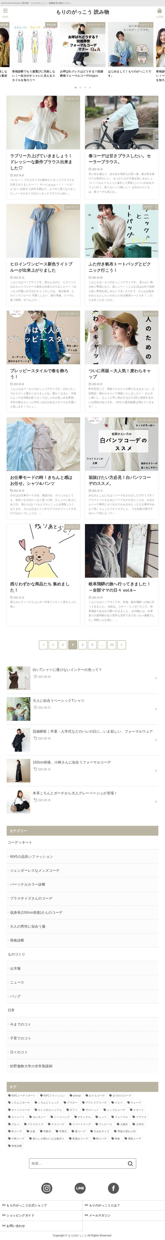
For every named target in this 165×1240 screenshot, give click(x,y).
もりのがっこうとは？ (102, 1205)
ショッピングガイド (18, 1215)
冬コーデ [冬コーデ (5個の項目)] (16, 1131)
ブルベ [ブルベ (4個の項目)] (15, 1124)
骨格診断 (17, 940)
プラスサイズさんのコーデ (31, 898)
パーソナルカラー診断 (27, 884)
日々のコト (19, 1052)
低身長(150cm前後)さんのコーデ (36, 912)
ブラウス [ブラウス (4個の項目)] (141, 1117)
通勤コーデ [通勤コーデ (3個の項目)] (134, 1138)
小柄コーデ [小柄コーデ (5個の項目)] (18, 1138)
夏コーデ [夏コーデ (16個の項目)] (80, 1131)
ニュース (17, 982)
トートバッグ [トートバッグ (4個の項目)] (62, 1117)
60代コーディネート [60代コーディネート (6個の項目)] (23, 1095)
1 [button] (75, 87)
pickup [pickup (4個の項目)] (77, 1095)
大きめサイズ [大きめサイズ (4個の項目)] (101, 1131)
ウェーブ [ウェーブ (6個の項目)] (136, 1102)
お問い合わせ (13, 1226)
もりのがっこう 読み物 (82, 12)
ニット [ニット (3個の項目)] (103, 1117)
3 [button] (85, 87)
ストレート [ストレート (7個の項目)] (18, 1117)
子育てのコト (20, 1038)
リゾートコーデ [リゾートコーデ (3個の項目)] (81, 1124)
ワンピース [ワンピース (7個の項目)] (105, 1124)
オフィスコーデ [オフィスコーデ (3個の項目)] (20, 1109)
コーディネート (20, 842)
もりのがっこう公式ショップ (24, 1205)
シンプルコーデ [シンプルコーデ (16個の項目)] (116, 1109)
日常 (11, 1010)
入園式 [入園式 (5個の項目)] (124, 1124)
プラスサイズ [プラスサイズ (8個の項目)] (35, 1124)
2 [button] (80, 87)
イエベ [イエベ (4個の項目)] (119, 1102)
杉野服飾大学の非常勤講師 (31, 1066)
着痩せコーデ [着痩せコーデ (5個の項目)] (80, 1138)
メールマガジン (98, 1215)
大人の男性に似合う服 (27, 926)
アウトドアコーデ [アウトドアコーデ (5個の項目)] (96, 1102)
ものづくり (16, 954)
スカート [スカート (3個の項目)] (138, 1109)
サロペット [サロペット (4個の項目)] (92, 1109)
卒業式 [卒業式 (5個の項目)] (63, 1131)
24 (112, 644)
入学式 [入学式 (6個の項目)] (140, 1124)
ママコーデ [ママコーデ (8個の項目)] (58, 1124)
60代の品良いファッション (31, 856)
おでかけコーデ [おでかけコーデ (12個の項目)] (122, 1095)
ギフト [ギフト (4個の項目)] (74, 1109)
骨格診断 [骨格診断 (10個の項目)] (16, 1145)
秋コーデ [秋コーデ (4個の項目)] (101, 1138)
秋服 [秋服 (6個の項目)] (117, 1138)
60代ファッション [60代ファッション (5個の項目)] (54, 1095)
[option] (35, 53)
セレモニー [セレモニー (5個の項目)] (39, 1117)
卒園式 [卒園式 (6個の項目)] (47, 1131)
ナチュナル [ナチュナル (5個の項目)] (84, 1117)
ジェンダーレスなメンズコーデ (35, 870)
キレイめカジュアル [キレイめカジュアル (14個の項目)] (50, 1109)
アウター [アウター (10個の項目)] (72, 1102)
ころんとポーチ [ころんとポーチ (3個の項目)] (20, 1102)
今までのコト (20, 1024)
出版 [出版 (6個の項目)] (32, 1131)
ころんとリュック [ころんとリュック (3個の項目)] (48, 1102)
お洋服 (15, 968)
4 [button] (90, 87)
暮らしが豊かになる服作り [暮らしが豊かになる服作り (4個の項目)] (49, 1138)
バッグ (15, 996)
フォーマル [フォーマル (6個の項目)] (121, 1117)
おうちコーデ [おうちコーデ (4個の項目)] (97, 1095)
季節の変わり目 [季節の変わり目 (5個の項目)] (126, 1131)
